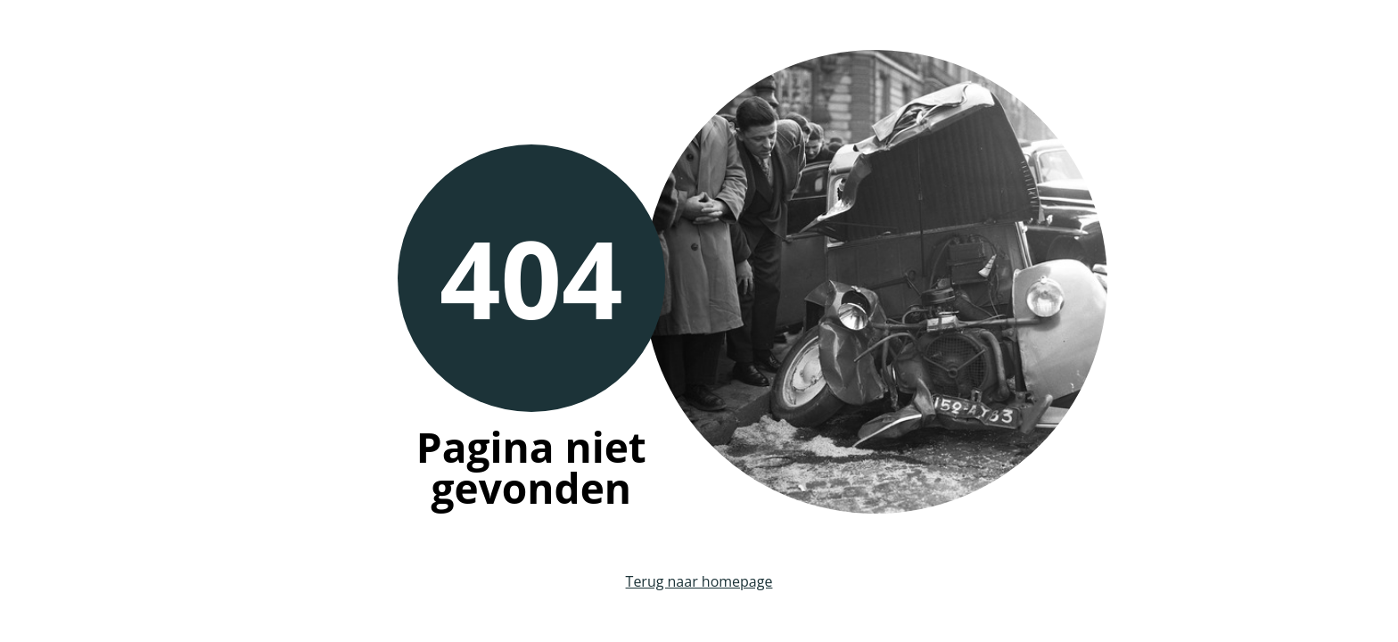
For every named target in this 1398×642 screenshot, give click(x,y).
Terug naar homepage (699, 581)
